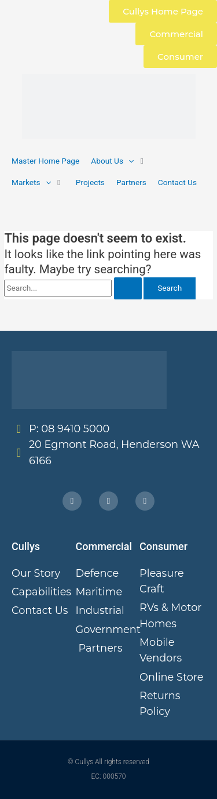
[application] (128, 160)
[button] (119, 161)
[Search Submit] (128, 288)
